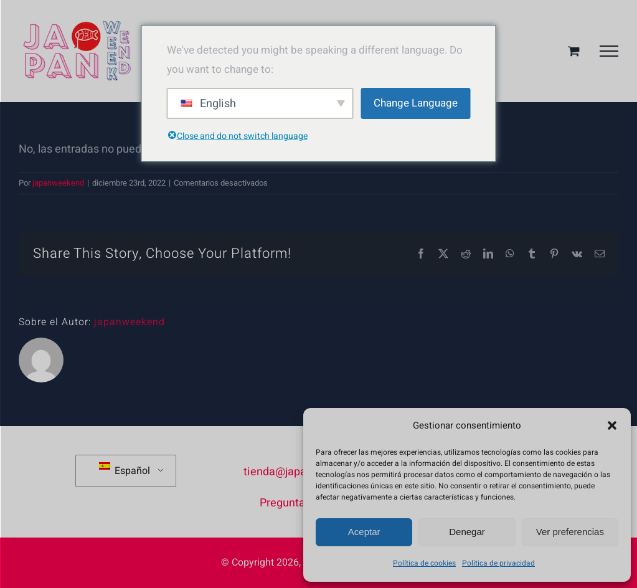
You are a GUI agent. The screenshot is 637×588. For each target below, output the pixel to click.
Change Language (416, 103)
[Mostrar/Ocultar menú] (609, 51)
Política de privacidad (498, 563)
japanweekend (58, 183)
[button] (612, 425)
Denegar (467, 531)
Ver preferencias (570, 531)
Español (124, 470)
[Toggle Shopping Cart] (574, 50)
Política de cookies (424, 563)
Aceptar (364, 531)
